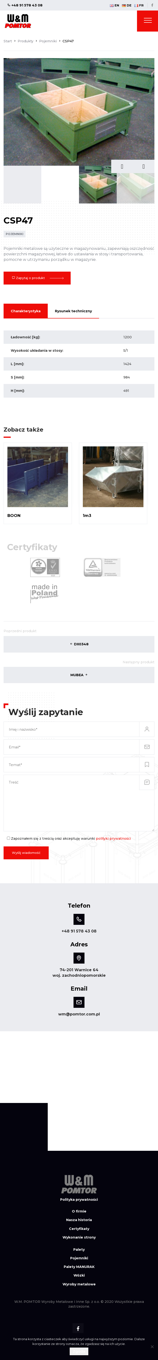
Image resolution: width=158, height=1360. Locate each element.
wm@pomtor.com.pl (79, 1014)
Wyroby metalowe (79, 1284)
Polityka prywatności (79, 1199)
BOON (14, 515)
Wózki (79, 1275)
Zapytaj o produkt (37, 278)
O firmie (79, 1211)
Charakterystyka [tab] (26, 311)
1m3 (87, 515)
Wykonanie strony (79, 1237)
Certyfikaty (79, 1229)
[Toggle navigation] (148, 21)
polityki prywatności (113, 838)
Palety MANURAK (79, 1267)
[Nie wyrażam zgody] (152, 1346)
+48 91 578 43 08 (24, 5)
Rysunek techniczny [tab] (73, 311)
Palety (79, 1249)
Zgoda (79, 1351)
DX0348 (79, 644)
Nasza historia (79, 1220)
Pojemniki (14, 234)
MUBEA (79, 675)
